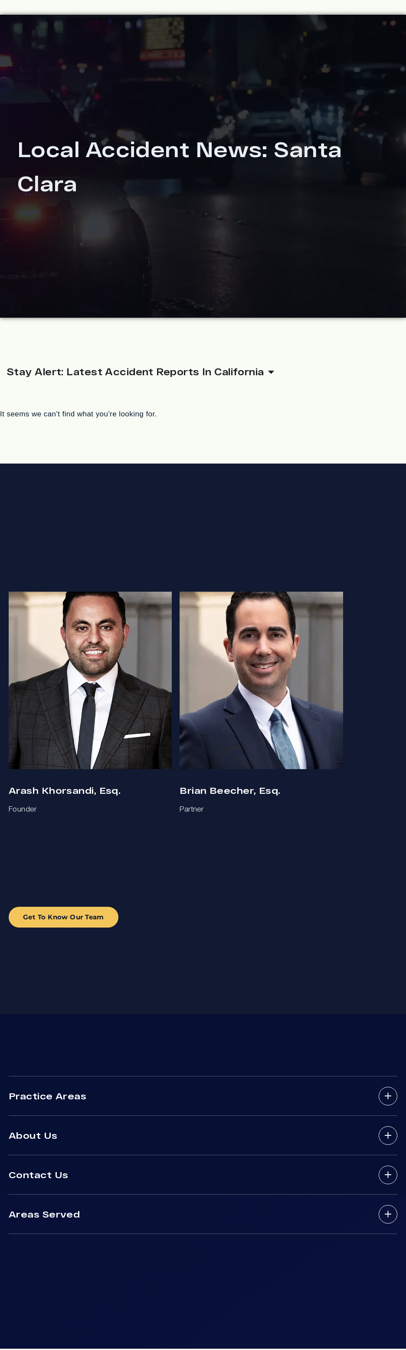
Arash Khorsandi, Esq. (65, 791)
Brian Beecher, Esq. (230, 791)
